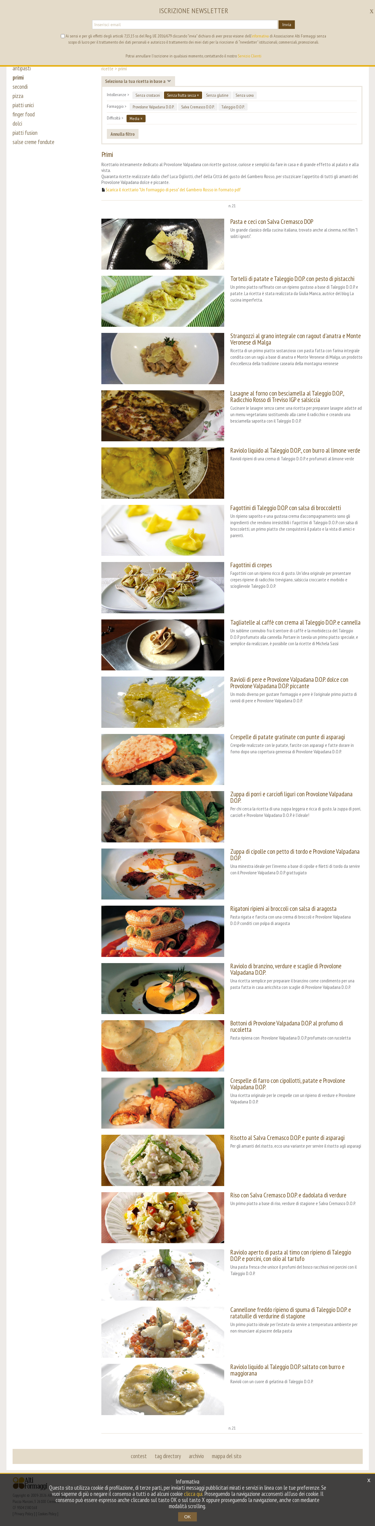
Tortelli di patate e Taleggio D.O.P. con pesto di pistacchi (292, 279)
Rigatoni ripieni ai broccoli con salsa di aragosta (283, 908)
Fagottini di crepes (251, 565)
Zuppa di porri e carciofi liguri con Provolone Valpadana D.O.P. (291, 797)
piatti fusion (25, 133)
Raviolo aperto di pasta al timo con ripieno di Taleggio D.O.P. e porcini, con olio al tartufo (290, 1255)
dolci (17, 123)
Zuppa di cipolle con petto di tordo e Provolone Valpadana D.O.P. (295, 854)
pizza (18, 96)
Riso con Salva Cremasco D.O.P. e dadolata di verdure (288, 1195)
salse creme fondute (33, 142)
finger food (24, 114)
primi (18, 77)
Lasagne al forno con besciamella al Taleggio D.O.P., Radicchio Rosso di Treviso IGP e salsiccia (287, 396)
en (350, 9)
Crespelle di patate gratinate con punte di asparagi (287, 737)
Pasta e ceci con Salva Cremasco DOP (271, 221)
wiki (170, 48)
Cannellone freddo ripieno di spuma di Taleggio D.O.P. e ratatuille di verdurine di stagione (290, 1312)
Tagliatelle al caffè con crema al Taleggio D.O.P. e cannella (295, 622)
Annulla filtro (123, 134)
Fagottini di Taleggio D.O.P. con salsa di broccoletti (285, 508)
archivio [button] (196, 1456)
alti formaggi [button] (226, 30)
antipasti (22, 68)
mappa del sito (226, 1456)
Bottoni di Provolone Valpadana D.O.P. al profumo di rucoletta (286, 1026)
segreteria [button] (259, 30)
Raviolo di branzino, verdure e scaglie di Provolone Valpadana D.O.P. (286, 969)
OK (187, 1516)
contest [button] (139, 1456)
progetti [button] (90, 48)
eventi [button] (49, 48)
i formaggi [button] (116, 48)
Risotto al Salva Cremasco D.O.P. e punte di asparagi (287, 1138)
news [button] (69, 48)
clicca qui (193, 1493)
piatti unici (23, 105)
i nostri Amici (146, 48)
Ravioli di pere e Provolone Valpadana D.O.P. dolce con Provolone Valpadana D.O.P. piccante (289, 682)
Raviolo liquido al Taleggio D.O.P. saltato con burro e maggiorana (287, 1370)
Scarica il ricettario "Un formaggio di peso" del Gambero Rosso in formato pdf (173, 190)
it (359, 9)
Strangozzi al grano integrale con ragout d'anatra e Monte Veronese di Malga (295, 339)
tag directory (168, 1456)
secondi (20, 86)
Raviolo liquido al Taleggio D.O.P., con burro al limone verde (295, 450)
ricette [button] (28, 48)
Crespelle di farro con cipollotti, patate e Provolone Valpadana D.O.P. (287, 1083)
